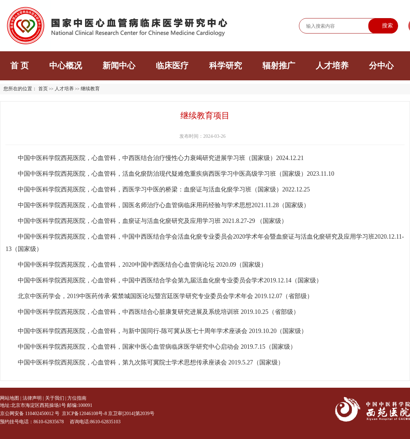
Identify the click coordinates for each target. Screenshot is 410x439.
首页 (43, 88)
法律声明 (32, 398)
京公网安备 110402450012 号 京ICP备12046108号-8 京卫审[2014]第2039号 (77, 413)
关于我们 (54, 398)
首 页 (19, 65)
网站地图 (9, 398)
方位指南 (76, 398)
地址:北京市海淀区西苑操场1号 (33, 405)
